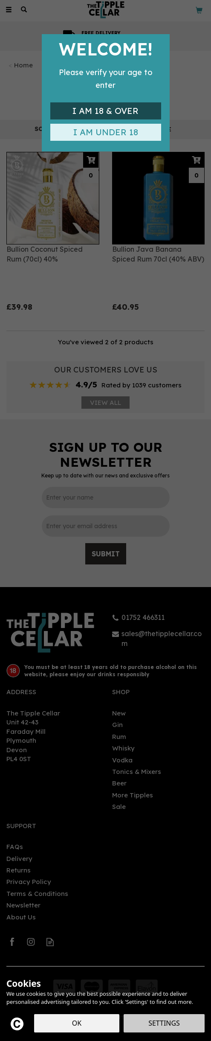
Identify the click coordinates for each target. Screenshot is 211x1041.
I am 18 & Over (105, 110)
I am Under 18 (105, 132)
